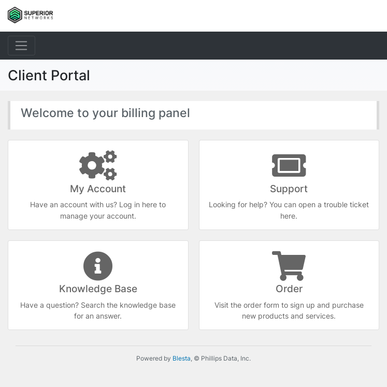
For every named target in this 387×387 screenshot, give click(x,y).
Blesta (182, 358)
